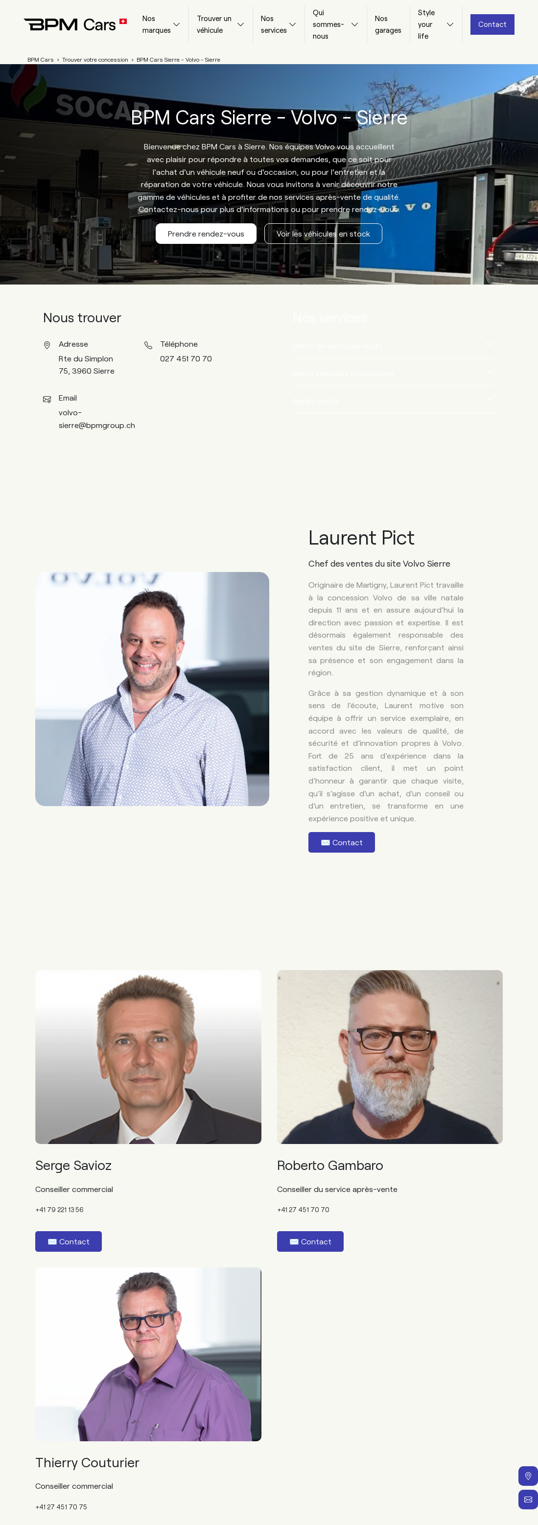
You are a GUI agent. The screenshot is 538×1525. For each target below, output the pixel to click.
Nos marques (156, 24)
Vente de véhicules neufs (337, 345)
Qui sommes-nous (328, 24)
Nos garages (388, 24)
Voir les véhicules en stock (323, 233)
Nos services (274, 24)
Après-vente (315, 400)
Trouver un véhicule (214, 24)
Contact (492, 24)
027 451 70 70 (186, 358)
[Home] (67, 24)
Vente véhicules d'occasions (343, 373)
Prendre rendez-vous (206, 233)
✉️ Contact (342, 842)
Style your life (426, 24)
